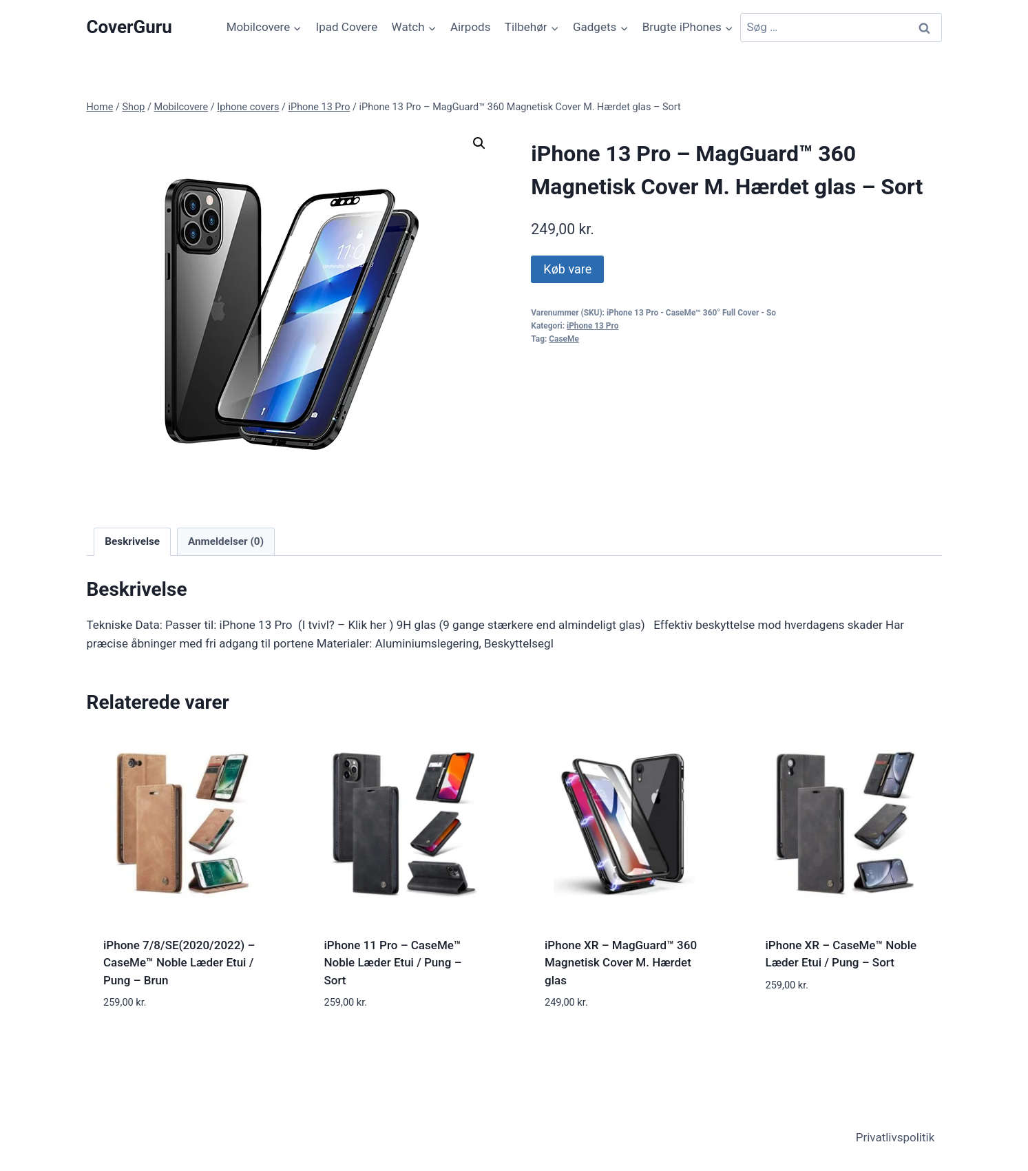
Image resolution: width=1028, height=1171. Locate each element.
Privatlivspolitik (895, 1137)
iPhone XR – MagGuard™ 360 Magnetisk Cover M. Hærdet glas (621, 962)
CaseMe (564, 339)
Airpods (470, 27)
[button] (479, 143)
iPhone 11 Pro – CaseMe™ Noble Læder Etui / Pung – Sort (393, 962)
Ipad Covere (347, 27)
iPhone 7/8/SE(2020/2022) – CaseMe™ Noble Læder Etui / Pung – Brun (179, 962)
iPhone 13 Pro (592, 326)
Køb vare (567, 269)
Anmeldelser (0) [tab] (226, 541)
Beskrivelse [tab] (132, 541)
